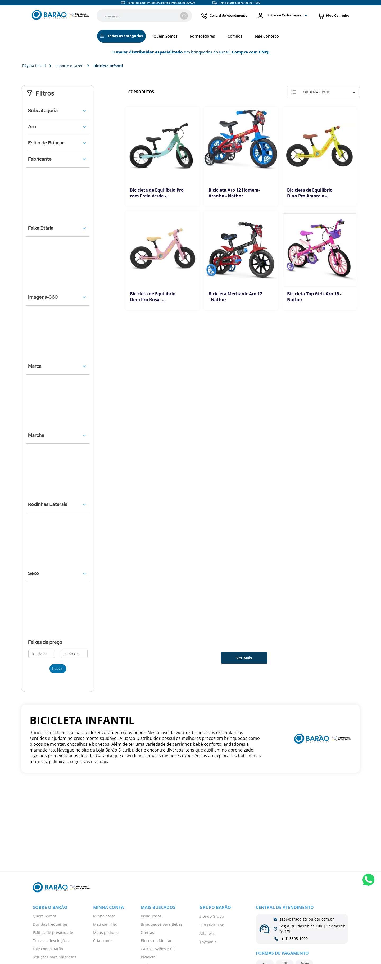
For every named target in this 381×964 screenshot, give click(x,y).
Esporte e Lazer (69, 65)
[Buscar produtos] (184, 16)
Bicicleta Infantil (108, 65)
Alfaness (207, 933)
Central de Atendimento (228, 16)
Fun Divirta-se (211, 924)
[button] (57, 111)
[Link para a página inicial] (33, 65)
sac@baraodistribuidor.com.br (307, 919)
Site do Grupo (211, 916)
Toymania (208, 941)
